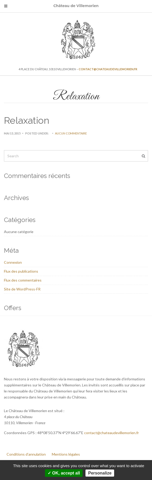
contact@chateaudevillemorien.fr (108, 69)
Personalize (100, 473)
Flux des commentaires (23, 280)
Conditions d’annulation (26, 454)
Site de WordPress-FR (22, 289)
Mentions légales (66, 454)
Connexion (13, 262)
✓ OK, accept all (64, 473)
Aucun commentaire (71, 133)
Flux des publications (21, 271)
